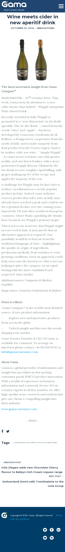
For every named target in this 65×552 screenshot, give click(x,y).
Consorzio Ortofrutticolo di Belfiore (35, 443)
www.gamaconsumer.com (19, 409)
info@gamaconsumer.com (19, 352)
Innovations (45, 28)
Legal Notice (24, 519)
